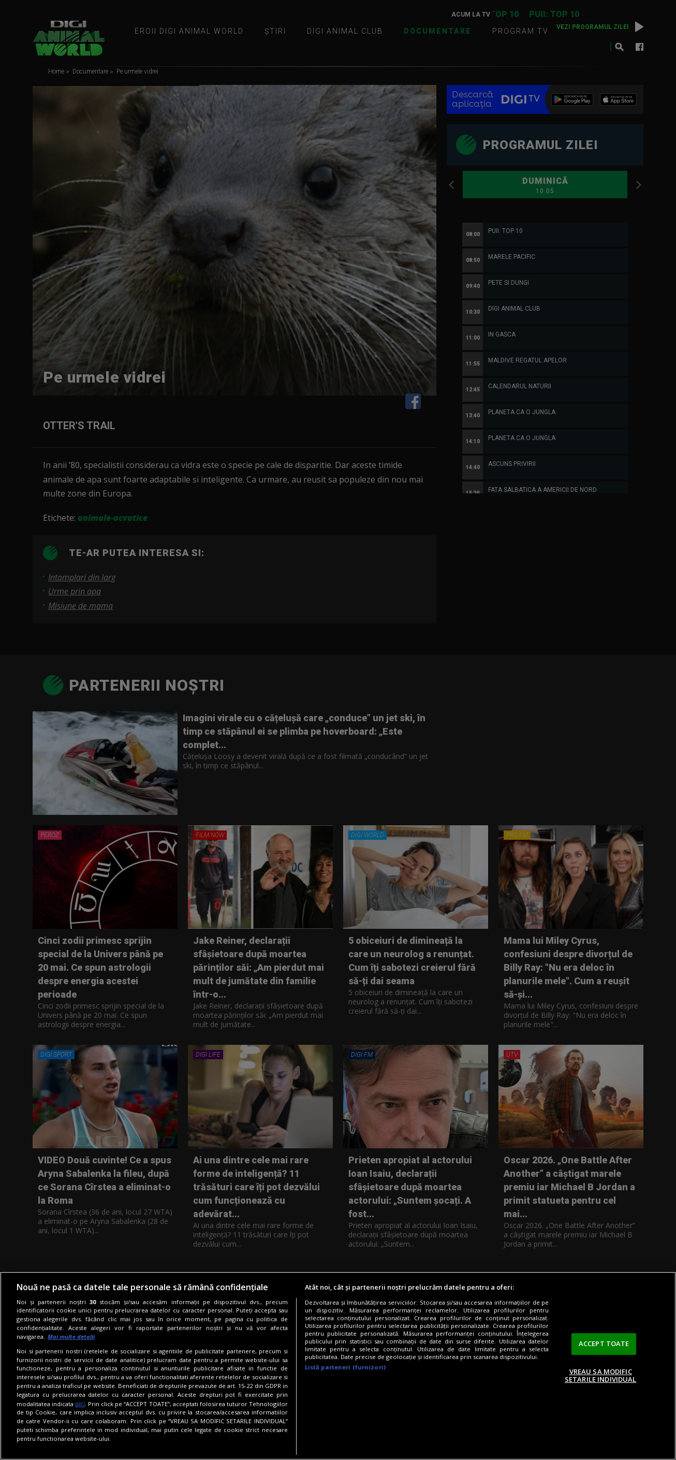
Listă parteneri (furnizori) (345, 1367)
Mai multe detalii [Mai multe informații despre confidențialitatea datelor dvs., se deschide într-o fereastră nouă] (71, 1336)
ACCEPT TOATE (604, 1343)
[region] (338, 1366)
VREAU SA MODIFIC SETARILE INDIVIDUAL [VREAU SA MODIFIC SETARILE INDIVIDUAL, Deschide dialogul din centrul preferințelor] (600, 1375)
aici (80, 1403)
